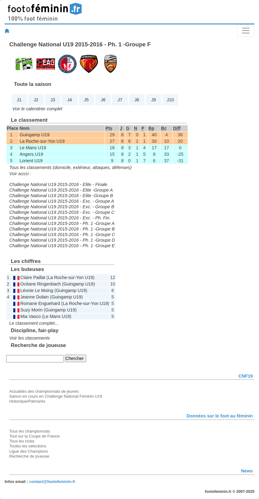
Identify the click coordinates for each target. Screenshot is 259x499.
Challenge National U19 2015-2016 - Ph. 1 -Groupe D (62, 240)
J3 (52, 99)
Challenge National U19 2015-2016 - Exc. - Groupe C (62, 212)
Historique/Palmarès (27, 401)
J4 (69, 99)
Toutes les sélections (27, 446)
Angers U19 (31, 154)
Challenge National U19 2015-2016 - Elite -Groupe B (61, 195)
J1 (19, 99)
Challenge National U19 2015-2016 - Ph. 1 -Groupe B (62, 228)
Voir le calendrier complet (37, 108)
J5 (86, 99)
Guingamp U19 (34, 134)
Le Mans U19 (32, 147)
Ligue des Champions (28, 451)
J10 (170, 99)
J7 (120, 99)
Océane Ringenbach (40, 283)
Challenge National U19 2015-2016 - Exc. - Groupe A (61, 201)
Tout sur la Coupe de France (34, 436)
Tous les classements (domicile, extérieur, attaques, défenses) (70, 167)
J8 (136, 99)
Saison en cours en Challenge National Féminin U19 (55, 396)
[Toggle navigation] (245, 30)
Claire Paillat (32, 277)
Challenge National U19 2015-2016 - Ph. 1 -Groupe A (62, 223)
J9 (153, 99)
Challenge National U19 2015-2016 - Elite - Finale (58, 184)
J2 (36, 99)
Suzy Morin (31, 309)
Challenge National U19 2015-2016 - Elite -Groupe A (61, 190)
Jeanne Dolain (34, 296)
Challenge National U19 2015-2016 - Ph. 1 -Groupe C (62, 234)
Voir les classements (29, 338)
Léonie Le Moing (36, 290)
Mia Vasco (30, 316)
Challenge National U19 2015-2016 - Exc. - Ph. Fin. (60, 217)
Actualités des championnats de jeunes (44, 391)
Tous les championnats (29, 431)
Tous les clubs (21, 441)
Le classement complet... (33, 323)
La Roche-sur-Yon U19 (42, 141)
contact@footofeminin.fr (52, 481)
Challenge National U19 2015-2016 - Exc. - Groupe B (61, 206)
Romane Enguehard (40, 303)
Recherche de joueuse (29, 456)
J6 (103, 99)
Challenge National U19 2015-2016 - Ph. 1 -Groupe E (62, 245)
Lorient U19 (30, 160)
